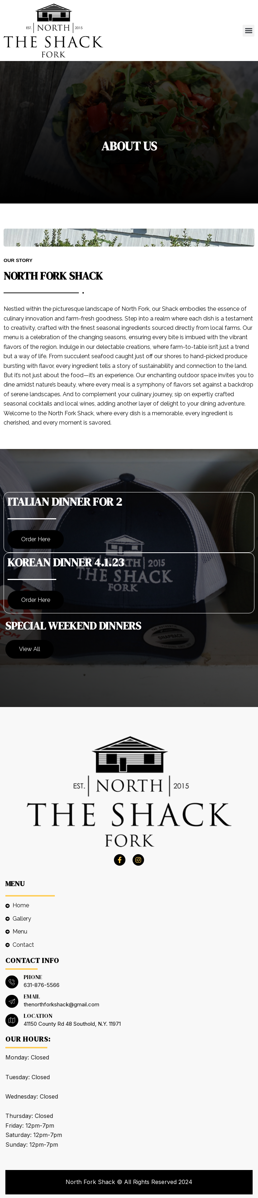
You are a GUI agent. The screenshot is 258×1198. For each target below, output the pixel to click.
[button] (248, 31)
